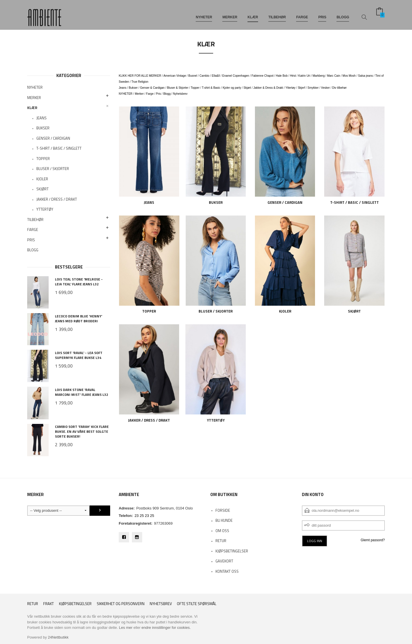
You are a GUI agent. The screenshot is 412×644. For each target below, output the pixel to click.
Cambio (204, 75)
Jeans (122, 87)
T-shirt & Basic (211, 87)
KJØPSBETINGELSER (231, 551)
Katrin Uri (304, 75)
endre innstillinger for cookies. (166, 627)
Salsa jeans (365, 75)
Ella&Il (216, 75)
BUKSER (42, 128)
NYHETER (204, 14)
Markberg (319, 75)
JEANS (41, 118)
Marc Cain (333, 75)
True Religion (139, 81)
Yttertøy (291, 87)
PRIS (322, 14)
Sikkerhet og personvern (120, 604)
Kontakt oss (227, 571)
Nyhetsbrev (180, 93)
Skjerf (301, 87)
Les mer (125, 627)
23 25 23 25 (144, 515)
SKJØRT (42, 189)
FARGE (302, 14)
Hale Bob (282, 75)
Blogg (167, 93)
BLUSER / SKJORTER (52, 168)
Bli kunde (224, 520)
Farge (150, 93)
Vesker (325, 87)
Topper (195, 87)
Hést (293, 75)
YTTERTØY (44, 209)
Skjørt (247, 87)
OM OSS (222, 531)
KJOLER (42, 179)
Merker (139, 93)
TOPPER (43, 158)
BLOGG (342, 14)
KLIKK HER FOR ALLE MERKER (140, 75)
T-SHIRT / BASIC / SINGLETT (59, 148)
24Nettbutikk (58, 637)
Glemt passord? (372, 540)
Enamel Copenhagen (235, 75)
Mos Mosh (349, 75)
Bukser (133, 87)
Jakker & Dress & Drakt (268, 87)
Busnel (192, 75)
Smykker (313, 87)
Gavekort (224, 561)
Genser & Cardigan (152, 87)
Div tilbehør (339, 87)
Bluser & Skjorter (177, 87)
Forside (222, 510)
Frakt (48, 604)
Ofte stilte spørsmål (196, 604)
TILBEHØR (277, 14)
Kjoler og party (232, 87)
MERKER (229, 14)
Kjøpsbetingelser (75, 604)
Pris (158, 93)
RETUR (220, 541)
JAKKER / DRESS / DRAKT (56, 199)
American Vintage (174, 75)
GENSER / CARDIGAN (53, 138)
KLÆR (252, 14)
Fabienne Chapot (262, 75)
